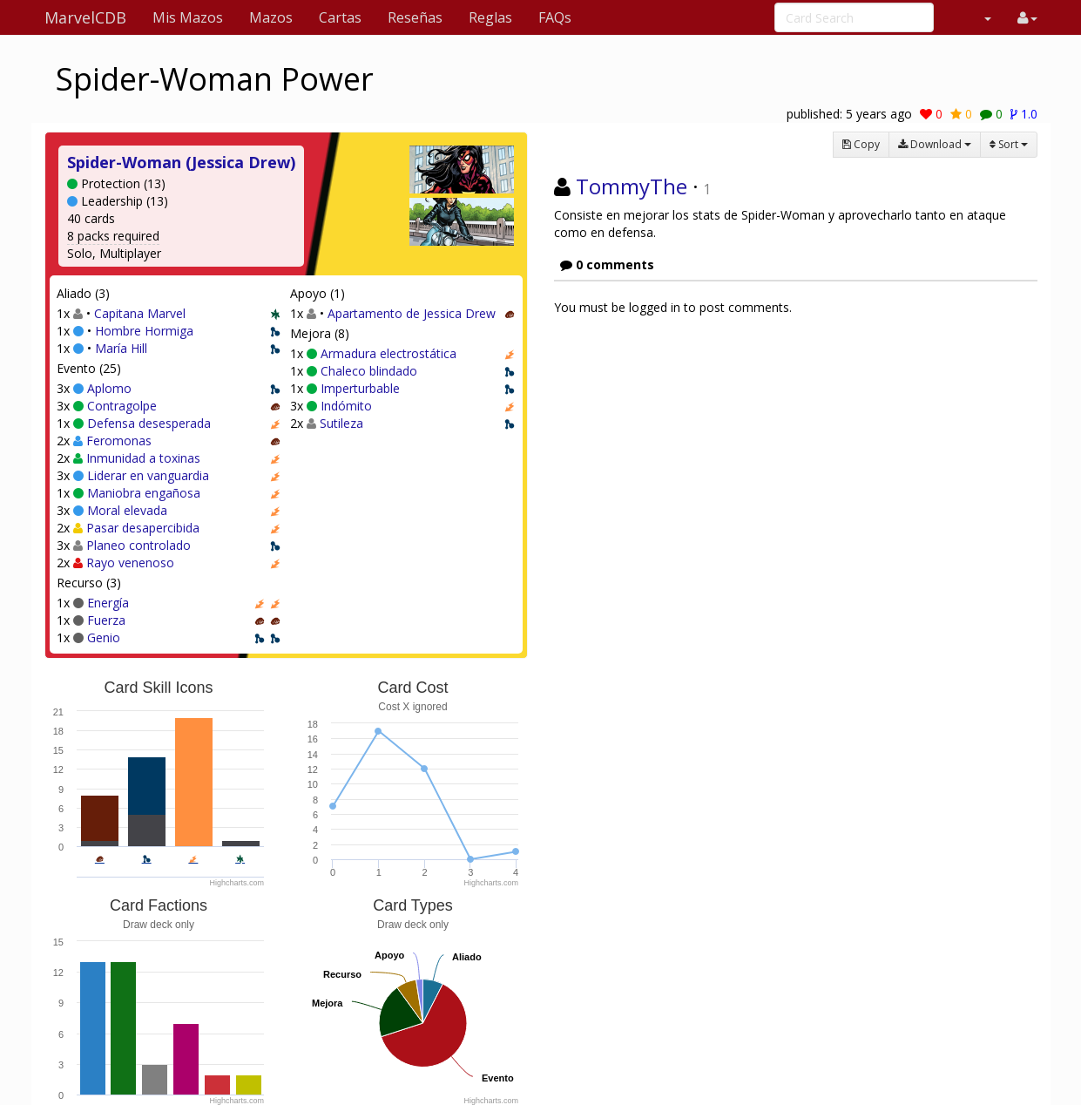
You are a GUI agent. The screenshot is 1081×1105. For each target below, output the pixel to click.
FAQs (554, 17)
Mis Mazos (187, 17)
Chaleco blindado (369, 371)
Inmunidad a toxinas (143, 458)
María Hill (121, 348)
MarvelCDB (85, 17)
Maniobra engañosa (143, 493)
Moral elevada (127, 510)
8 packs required (113, 235)
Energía (108, 602)
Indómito (346, 405)
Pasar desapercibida (142, 527)
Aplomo (109, 388)
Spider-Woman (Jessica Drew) (181, 162)
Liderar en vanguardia (148, 475)
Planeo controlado (138, 545)
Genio (103, 637)
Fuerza (106, 620)
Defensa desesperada (149, 423)
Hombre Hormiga (144, 330)
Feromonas (119, 440)
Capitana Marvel (140, 313)
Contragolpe (122, 405)
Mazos (271, 17)
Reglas (490, 17)
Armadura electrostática (388, 353)
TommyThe (631, 186)
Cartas (340, 17)
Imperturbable (360, 388)
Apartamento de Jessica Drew (412, 313)
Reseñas (415, 17)
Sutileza (341, 423)
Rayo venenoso (130, 562)
